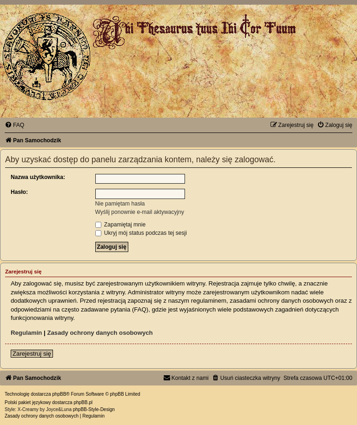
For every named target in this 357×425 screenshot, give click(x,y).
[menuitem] (14, 125)
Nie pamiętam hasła (120, 203)
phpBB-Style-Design (94, 409)
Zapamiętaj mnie (120, 224)
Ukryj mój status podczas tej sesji (141, 233)
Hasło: (19, 192)
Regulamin (26, 332)
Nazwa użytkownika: (38, 177)
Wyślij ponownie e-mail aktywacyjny (139, 212)
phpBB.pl (83, 402)
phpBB (59, 394)
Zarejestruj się (32, 353)
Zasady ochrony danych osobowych (99, 332)
